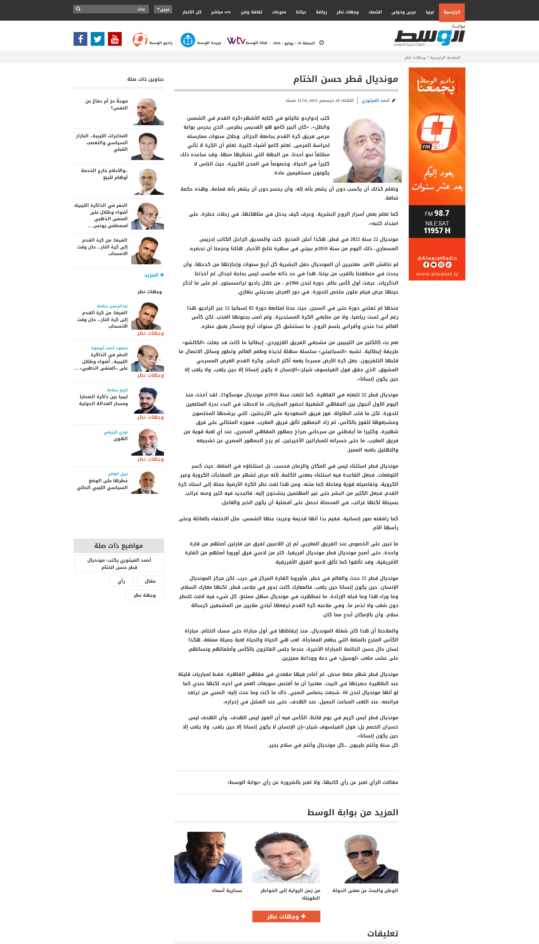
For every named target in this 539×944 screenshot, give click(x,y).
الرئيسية (451, 12)
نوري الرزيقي (116, 432)
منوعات (276, 12)
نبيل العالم (118, 474)
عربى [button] (163, 9)
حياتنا (299, 12)
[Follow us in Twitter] (99, 41)
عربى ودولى (401, 12)
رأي (121, 581)
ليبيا (427, 12)
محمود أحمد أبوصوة (109, 348)
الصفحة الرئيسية (445, 57)
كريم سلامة (117, 390)
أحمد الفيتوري (375, 100)
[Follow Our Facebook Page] (82, 41)
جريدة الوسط (197, 42)
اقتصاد (373, 12)
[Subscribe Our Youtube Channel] (116, 41)
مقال (150, 581)
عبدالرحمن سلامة (112, 306)
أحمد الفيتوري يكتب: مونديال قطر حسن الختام (119, 564)
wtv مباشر (221, 12)
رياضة (319, 12)
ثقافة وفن (249, 12)
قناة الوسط (244, 42)
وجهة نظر (145, 595)
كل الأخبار (192, 12)
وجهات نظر (345, 12)
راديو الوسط (149, 42)
